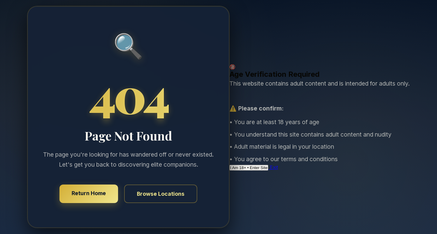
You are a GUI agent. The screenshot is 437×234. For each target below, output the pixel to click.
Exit (273, 167)
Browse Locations (161, 194)
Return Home (89, 193)
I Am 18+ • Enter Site (249, 167)
